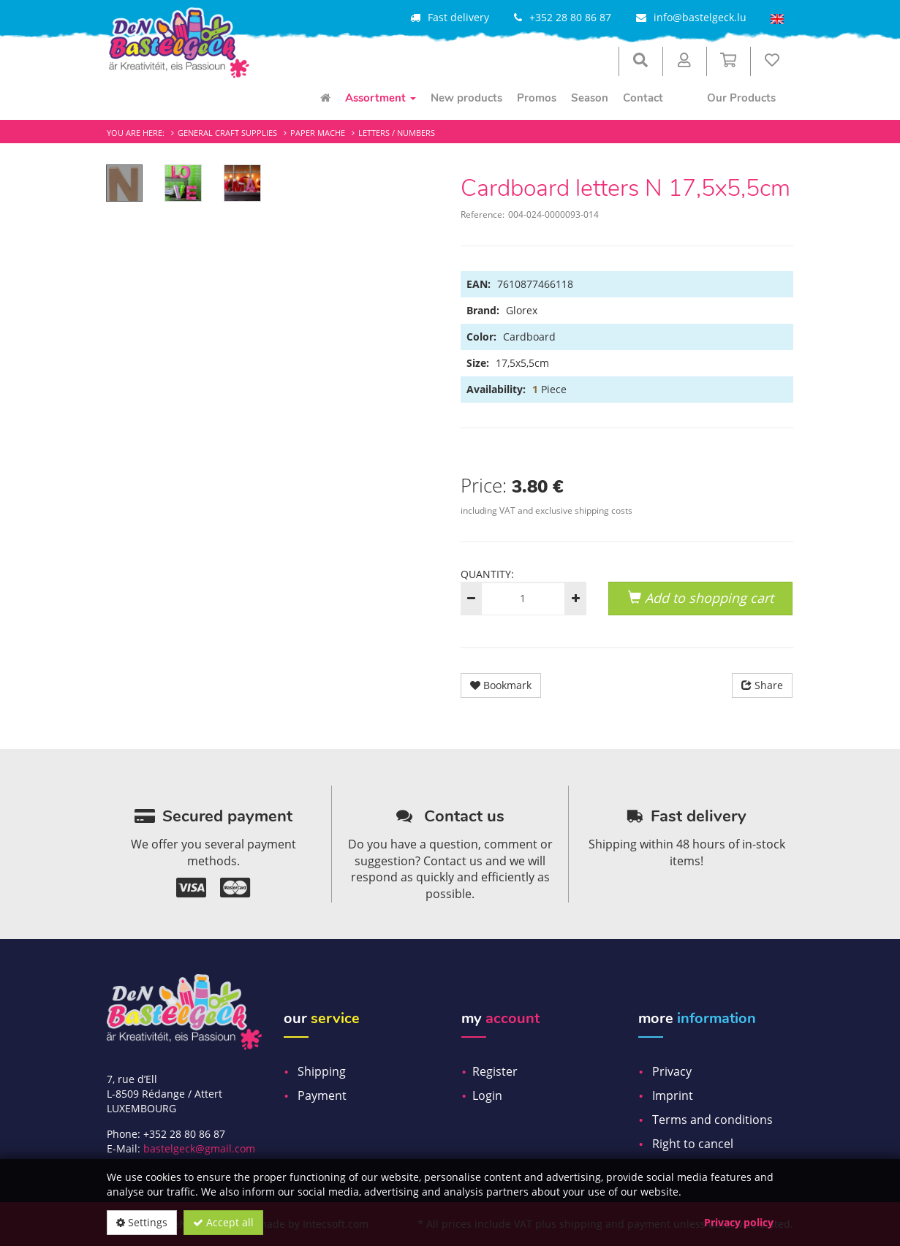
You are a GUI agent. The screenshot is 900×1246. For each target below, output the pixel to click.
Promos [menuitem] (536, 98)
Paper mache (317, 132)
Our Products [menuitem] (741, 98)
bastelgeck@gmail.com (199, 1148)
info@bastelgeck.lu (700, 17)
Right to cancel (692, 1144)
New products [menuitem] (466, 98)
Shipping (322, 1071)
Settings (141, 1222)
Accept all (223, 1222)
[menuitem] (325, 98)
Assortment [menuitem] (380, 98)
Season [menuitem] (589, 98)
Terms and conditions (712, 1120)
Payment (322, 1095)
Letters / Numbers (396, 132)
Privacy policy (739, 1222)
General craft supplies (227, 132)
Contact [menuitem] (643, 98)
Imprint (672, 1095)
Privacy (672, 1071)
